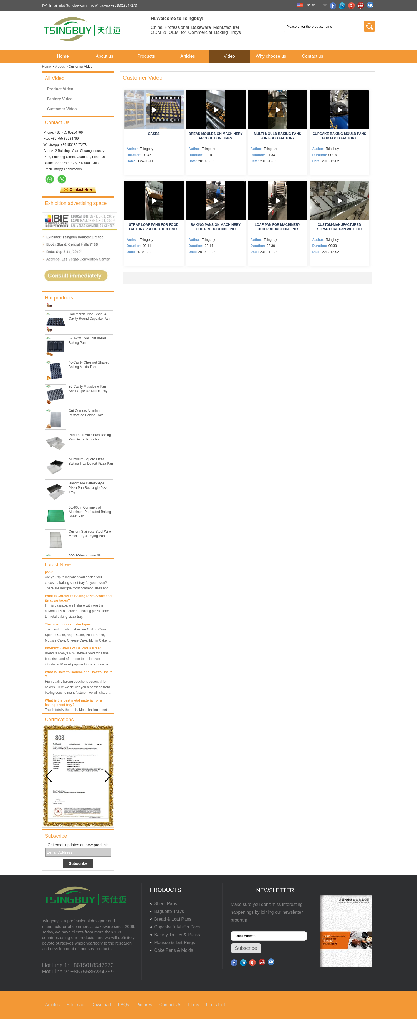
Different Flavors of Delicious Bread (73, 650)
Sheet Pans (165, 903)
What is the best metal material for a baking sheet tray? (73, 704)
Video (229, 56)
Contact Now (78, 189)
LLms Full (215, 1004)
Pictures (144, 1004)
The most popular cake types (68, 626)
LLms (193, 1004)
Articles (187, 56)
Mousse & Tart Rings (174, 942)
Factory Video (60, 99)
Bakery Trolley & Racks (177, 934)
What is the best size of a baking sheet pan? (75, 571)
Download (101, 1004)
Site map (75, 1004)
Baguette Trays (169, 911)
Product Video (60, 89)
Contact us (312, 56)
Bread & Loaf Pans (172, 919)
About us (104, 56)
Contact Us (170, 1004)
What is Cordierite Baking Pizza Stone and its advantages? (78, 599)
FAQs (123, 1004)
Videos (60, 67)
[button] (108, 776)
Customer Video (62, 109)
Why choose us (271, 56)
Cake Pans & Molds (173, 950)
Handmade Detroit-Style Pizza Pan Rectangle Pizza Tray (89, 489)
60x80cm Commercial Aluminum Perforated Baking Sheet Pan (90, 513)
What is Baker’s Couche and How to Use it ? (78, 676)
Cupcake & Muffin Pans (177, 927)
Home (63, 56)
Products (146, 56)
